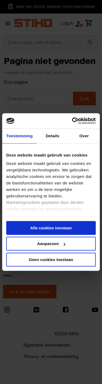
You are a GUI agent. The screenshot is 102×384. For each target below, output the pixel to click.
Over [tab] (84, 136)
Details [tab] (52, 136)
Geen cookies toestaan (51, 259)
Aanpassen (51, 243)
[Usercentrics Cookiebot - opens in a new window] (73, 120)
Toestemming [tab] (19, 136)
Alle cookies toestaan (51, 228)
